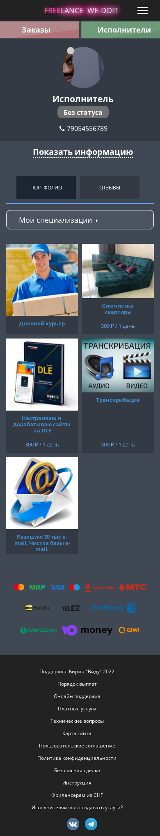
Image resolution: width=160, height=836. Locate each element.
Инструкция (76, 782)
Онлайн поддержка (77, 696)
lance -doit (81, 10)
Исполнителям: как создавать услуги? (77, 807)
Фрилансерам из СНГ (77, 795)
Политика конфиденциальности (77, 757)
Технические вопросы (77, 720)
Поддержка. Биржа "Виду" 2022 (76, 671)
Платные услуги (77, 708)
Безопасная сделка (77, 770)
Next (152, 187)
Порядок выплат (77, 683)
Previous (8, 187)
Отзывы (109, 187)
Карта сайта (76, 733)
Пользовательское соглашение (77, 745)
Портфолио (46, 187)
